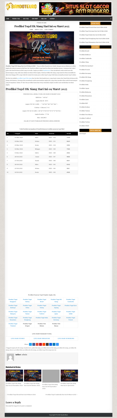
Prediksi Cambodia (85, 58)
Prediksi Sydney (84, 107)
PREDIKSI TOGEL (16, 19)
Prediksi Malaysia (85, 92)
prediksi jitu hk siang (29, 350)
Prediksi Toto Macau (86, 114)
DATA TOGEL (26, 19)
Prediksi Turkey (84, 122)
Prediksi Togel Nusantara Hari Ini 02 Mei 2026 (94, 42)
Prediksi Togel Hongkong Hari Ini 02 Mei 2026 (94, 38)
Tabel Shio (44, 19)
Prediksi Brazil (84, 51)
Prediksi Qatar (84, 99)
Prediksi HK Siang (41, 23)
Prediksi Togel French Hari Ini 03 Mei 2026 (93, 27)
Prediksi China (84, 62)
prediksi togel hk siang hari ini (46, 350)
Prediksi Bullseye (85, 54)
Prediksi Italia (83, 84)
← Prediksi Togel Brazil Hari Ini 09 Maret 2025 (21, 394)
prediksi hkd (18, 350)
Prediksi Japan (84, 88)
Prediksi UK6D (84, 125)
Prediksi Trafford (85, 118)
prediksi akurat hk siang (49, 348)
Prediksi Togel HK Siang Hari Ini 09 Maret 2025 (41, 26)
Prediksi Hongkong (85, 81)
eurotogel (82, 133)
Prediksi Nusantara (85, 96)
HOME (7, 19)
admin (31, 29)
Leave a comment (49, 29)
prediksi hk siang (62, 348)
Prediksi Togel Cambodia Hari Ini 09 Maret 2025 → (62, 394)
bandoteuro (47, 70)
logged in (17, 406)
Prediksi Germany (85, 73)
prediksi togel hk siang (24, 78)
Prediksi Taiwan (84, 111)
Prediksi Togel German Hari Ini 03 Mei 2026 (93, 31)
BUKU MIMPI (35, 19)
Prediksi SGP (83, 103)
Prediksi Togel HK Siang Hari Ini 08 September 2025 (50, 386)
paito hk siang (36, 348)
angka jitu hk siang (17, 348)
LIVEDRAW (52, 19)
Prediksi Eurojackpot (86, 66)
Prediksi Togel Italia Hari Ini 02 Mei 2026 (92, 35)
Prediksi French (84, 69)
